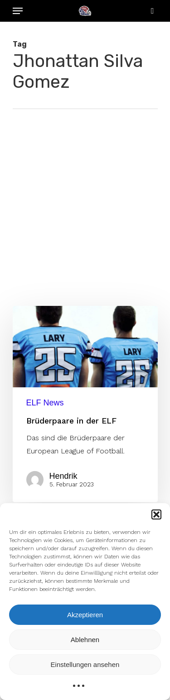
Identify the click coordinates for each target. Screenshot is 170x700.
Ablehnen (85, 639)
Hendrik (63, 476)
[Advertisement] (85, 198)
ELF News (45, 402)
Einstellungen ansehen (85, 664)
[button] (156, 514)
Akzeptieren (85, 615)
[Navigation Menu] (18, 10)
